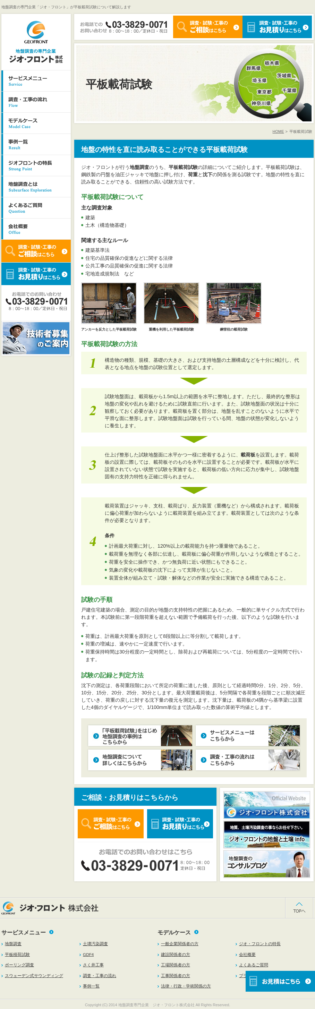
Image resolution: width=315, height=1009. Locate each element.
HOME (278, 131)
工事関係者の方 (175, 975)
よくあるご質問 (253, 965)
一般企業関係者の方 (179, 943)
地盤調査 (13, 943)
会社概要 (247, 954)
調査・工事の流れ (99, 975)
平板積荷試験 (17, 954)
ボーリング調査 (19, 965)
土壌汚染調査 (95, 943)
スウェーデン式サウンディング (34, 975)
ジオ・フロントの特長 (260, 943)
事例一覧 (91, 986)
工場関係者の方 (175, 965)
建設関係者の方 (175, 954)
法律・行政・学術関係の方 (186, 986)
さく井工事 (93, 965)
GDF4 (88, 954)
